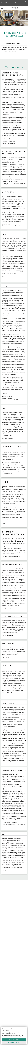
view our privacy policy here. (17, 1036)
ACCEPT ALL (14, 1039)
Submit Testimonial (14, 44)
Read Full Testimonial (7, 438)
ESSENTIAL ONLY (14, 1042)
